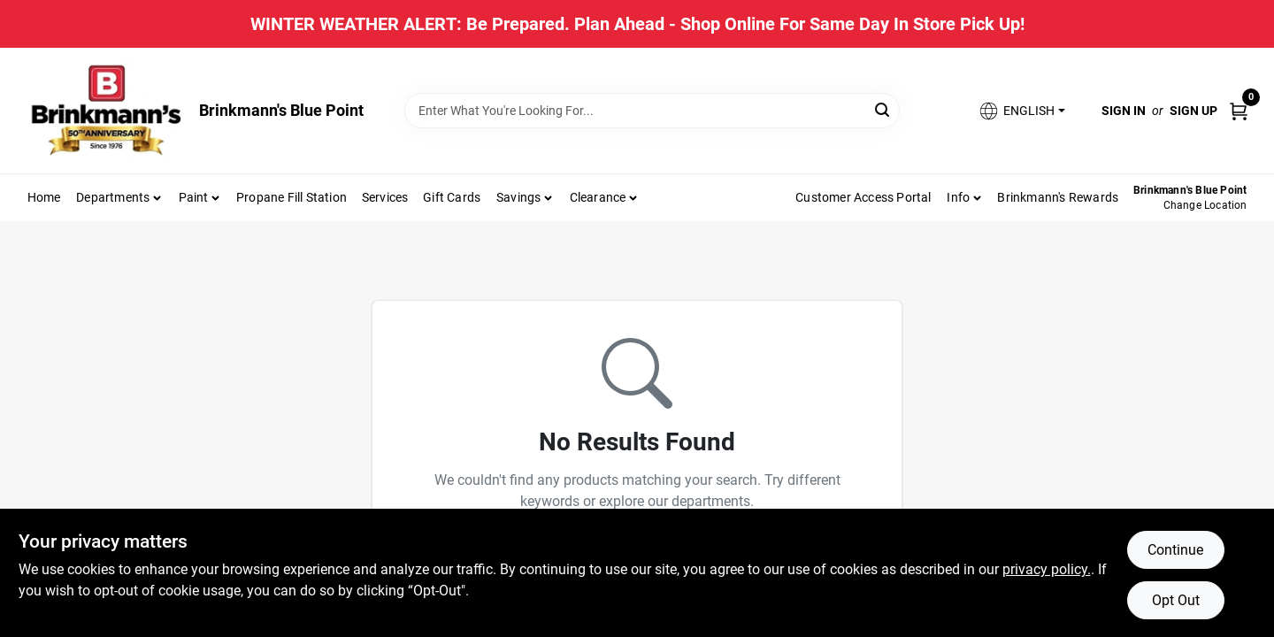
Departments (113, 197)
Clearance (598, 197)
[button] (1021, 111)
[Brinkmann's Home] (107, 110)
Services (385, 197)
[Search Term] (652, 110)
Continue (1175, 549)
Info (958, 197)
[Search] (883, 109)
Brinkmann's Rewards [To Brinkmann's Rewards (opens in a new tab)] (1057, 197)
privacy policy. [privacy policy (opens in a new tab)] (1046, 569)
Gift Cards (451, 197)
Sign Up (1193, 111)
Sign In (1123, 111)
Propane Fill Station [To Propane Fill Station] (291, 197)
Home (44, 197)
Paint (194, 197)
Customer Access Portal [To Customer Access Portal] (863, 197)
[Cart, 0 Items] (1238, 110)
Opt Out (1176, 600)
